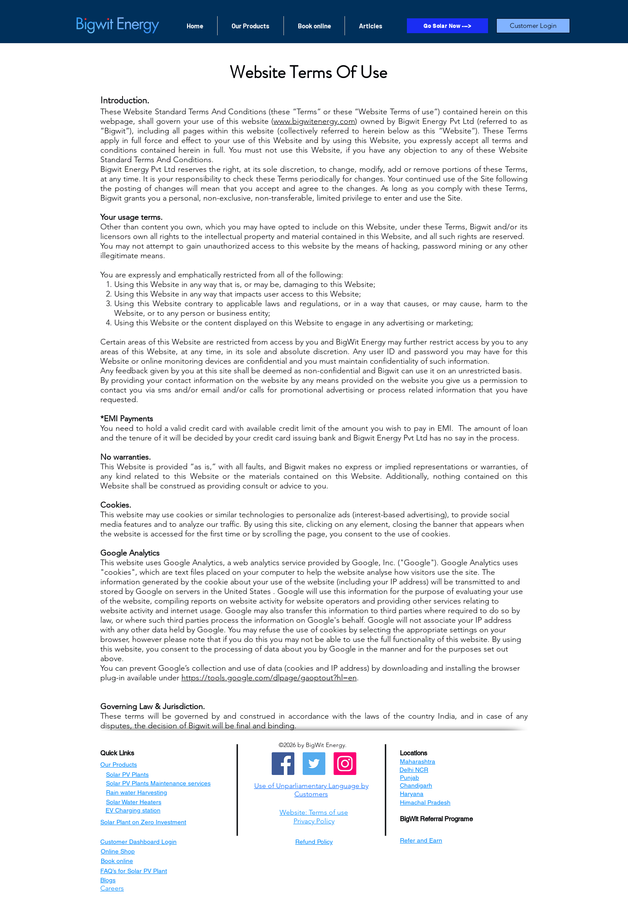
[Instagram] (345, 763)
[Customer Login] (533, 25)
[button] (311, 789)
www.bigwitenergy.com (314, 121)
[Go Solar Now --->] (447, 25)
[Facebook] (283, 763)
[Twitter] (314, 763)
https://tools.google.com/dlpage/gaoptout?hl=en (269, 678)
